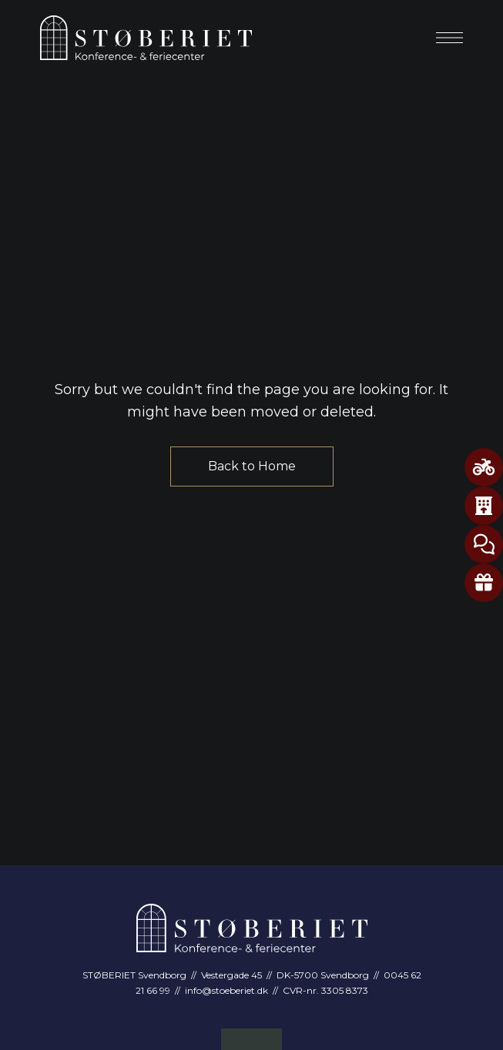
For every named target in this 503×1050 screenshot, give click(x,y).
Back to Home (252, 466)
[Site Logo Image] (145, 37)
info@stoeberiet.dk (226, 990)
